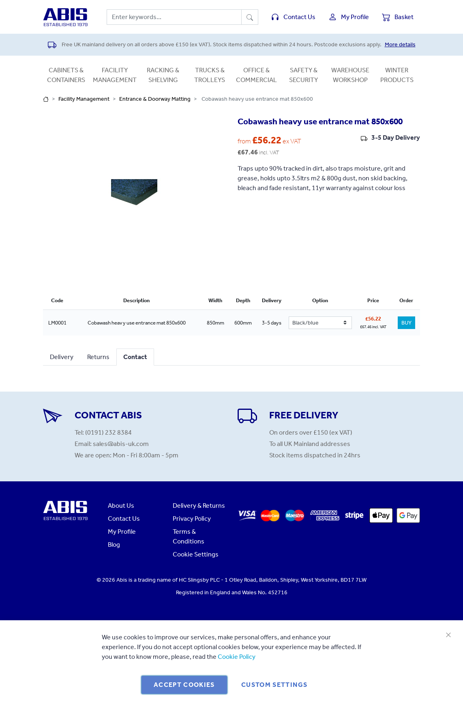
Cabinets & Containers (66, 75)
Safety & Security (303, 75)
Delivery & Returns (199, 505)
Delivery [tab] (61, 357)
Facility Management (115, 75)
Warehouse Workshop (350, 75)
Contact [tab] (135, 357)
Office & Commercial (256, 75)
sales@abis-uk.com (121, 444)
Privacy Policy (192, 518)
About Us (121, 505)
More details (400, 44)
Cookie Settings (196, 554)
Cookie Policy (236, 656)
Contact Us (124, 518)
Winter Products (397, 75)
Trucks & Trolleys (209, 75)
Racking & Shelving (163, 75)
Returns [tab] (98, 357)
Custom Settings (274, 685)
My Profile (122, 531)
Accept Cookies (184, 685)
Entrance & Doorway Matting (155, 98)
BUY (406, 322)
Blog (114, 544)
